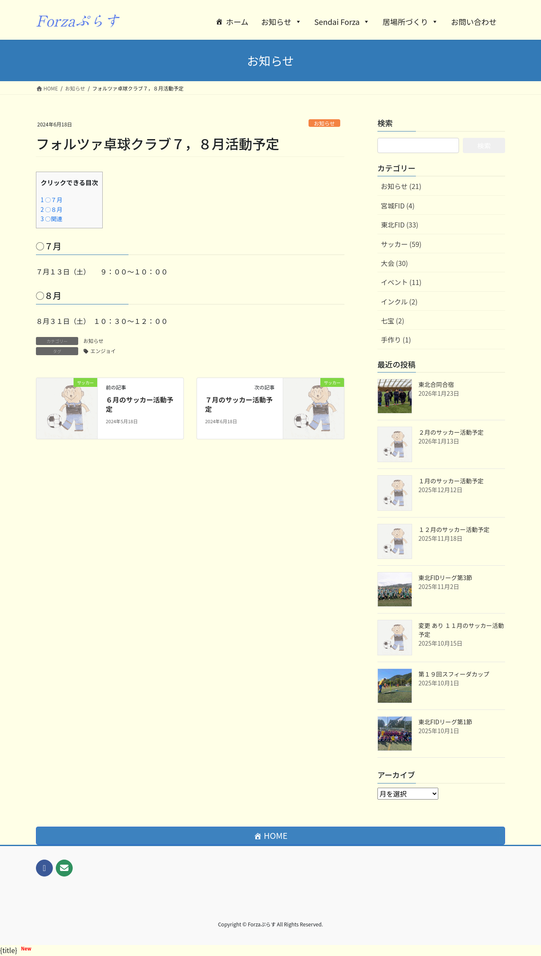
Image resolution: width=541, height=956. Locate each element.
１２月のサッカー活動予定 (453, 529)
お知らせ (281, 21)
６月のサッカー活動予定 (139, 404)
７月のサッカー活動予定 (239, 404)
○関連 (52, 218)
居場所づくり (410, 21)
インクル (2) (399, 301)
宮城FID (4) (398, 205)
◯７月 (52, 199)
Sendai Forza (342, 21)
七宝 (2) (392, 320)
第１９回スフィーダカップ (453, 674)
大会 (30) (394, 263)
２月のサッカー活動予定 (451, 432)
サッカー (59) (401, 244)
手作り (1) (396, 339)
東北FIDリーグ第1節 (445, 722)
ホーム (237, 21)
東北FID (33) (399, 224)
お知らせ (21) (401, 186)
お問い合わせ (474, 21)
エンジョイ (103, 350)
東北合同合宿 (436, 384)
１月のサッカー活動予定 (451, 481)
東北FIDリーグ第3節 (445, 577)
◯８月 (52, 209)
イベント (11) (401, 282)
